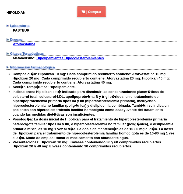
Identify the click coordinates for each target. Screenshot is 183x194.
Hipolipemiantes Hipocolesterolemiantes (70, 58)
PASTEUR (21, 30)
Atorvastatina (24, 44)
